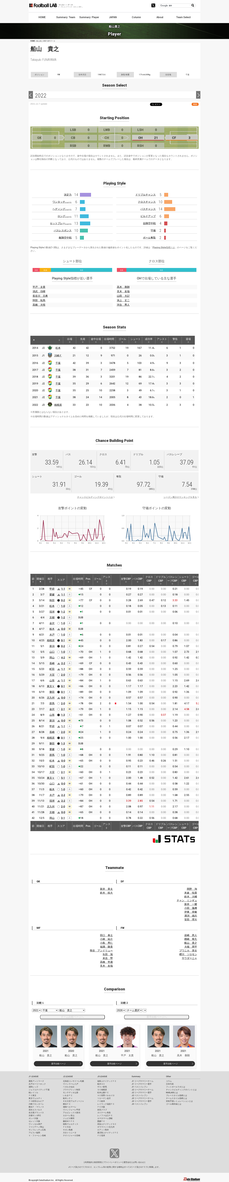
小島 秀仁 (106, 942)
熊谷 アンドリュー (101, 950)
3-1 (63, 818)
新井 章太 (106, 888)
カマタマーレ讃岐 (105, 1118)
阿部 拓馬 (39, 300)
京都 (52, 617)
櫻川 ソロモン (188, 954)
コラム (169, 1081)
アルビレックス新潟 (71, 1113)
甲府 (52, 588)
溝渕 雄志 (190, 915)
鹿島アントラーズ (36, 1081)
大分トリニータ (69, 1133)
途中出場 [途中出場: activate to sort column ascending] (96, 340)
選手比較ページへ (156, 1017)
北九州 (51, 697)
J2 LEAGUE (68, 1076)
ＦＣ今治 (67, 1127)
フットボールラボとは (175, 1087)
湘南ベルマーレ (69, 1107)
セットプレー (61, 223)
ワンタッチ (62, 201)
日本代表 (170, 1084)
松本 (58, 347)
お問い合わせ (138, 1162)
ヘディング (62, 209)
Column (136, 17)
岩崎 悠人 (190, 935)
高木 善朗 (123, 286)
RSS (195, 104)
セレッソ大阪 (34, 1121)
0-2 (63, 600)
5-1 (63, 777)
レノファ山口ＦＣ (105, 1115)
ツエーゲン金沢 (104, 1098)
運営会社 (127, 1162)
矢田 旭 (108, 954)
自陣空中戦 (149, 223)
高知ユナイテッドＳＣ (106, 1124)
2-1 (63, 709)
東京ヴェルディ (35, 1098)
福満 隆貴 (106, 946)
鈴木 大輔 (190, 896)
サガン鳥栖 (68, 1130)
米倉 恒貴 (190, 892)
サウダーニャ (189, 958)
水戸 (52, 634)
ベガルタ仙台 (68, 1087)
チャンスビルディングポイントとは (95, 497)
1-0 (63, 606)
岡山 (52, 657)
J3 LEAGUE (102, 1076)
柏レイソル (33, 1092)
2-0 (63, 674)
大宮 (52, 674)
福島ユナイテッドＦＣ (106, 1081)
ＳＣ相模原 (102, 1090)
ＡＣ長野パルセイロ (105, 1095)
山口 (52, 651)
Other (168, 1076)
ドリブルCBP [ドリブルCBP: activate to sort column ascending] (161, 580)
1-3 (63, 714)
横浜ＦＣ (67, 1104)
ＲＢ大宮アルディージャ (73, 1101)
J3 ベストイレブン (140, 1104)
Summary (136, 1076)
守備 (153, 230)
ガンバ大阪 (33, 1118)
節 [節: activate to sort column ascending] (33, 580)
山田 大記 (123, 295)
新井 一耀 (190, 904)
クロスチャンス (147, 201)
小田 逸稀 (190, 908)
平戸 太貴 (39, 286)
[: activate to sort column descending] (33, 340)
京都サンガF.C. (35, 1115)
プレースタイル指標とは (176, 1095)
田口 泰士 (106, 935)
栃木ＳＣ (101, 1084)
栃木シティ (68, 1098)
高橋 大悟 (39, 304)
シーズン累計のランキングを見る (180, 497)
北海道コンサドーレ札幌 (73, 1081)
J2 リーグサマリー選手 (142, 1092)
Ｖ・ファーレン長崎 (37, 1135)
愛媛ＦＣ (101, 1121)
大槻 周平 (190, 946)
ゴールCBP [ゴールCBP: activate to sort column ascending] (195, 580)
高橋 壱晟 (106, 962)
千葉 (58, 363)
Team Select (183, 17)
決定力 (68, 194)
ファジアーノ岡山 (36, 1127)
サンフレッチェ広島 (37, 1130)
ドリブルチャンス (145, 194)
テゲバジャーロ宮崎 (71, 1135)
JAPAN (113, 17)
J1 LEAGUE (33, 1076)
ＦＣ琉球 (101, 1135)
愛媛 (52, 594)
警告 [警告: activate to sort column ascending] (175, 340)
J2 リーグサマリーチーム (142, 1090)
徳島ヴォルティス (70, 1124)
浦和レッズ (33, 1087)
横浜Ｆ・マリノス (36, 1107)
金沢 (52, 623)
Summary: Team (65, 17)
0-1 (63, 640)
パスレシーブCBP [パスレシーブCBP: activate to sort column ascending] (172, 580)
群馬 (52, 703)
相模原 (58, 404)
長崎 (52, 663)
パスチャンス (148, 209)
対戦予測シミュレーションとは (179, 1101)
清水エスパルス (35, 1110)
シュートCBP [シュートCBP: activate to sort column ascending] (184, 580)
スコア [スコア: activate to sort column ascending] (61, 579)
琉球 (52, 611)
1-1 (63, 588)
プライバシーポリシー (112, 1162)
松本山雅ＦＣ (103, 1092)
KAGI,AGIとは (172, 1092)
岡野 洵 (192, 888)
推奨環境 (98, 1162)
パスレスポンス (63, 230)
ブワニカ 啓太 (188, 950)
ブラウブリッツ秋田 (71, 1090)
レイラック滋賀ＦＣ (105, 1104)
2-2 (63, 663)
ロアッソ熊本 (103, 1130)
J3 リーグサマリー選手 (142, 1101)
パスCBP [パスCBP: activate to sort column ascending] (137, 580)
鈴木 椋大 (106, 892)
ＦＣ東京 (32, 1095)
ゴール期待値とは (173, 1104)
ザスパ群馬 (102, 1087)
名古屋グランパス (36, 1113)
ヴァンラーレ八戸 (70, 1084)
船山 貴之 (190, 942)
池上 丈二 (123, 300)
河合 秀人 (123, 304)
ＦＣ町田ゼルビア (36, 1101)
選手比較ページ (58, 1063)
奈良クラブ (102, 1110)
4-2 (63, 657)
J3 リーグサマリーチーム (142, 1098)
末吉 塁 (108, 958)
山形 (52, 680)
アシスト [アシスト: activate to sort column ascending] (162, 340)
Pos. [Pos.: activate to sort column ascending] (88, 580)
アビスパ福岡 (34, 1133)
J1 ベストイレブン (140, 1087)
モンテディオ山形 (70, 1092)
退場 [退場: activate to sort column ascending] (188, 340)
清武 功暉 (39, 291)
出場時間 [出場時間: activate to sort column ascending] (109, 340)
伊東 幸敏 (190, 911)
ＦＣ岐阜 (101, 1101)
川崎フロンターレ (36, 1104)
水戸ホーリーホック (37, 1084)
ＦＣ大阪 (101, 1107)
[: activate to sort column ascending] (39, 340)
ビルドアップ (148, 216)
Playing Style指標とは (164, 247)
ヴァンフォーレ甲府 (71, 1110)
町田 (52, 669)
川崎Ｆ (58, 355)
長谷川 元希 (40, 295)
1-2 (63, 611)
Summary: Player (89, 17)
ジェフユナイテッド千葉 (39, 1090)
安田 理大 (190, 919)
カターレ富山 (68, 1115)
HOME (42, 17)
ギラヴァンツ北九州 (105, 1127)
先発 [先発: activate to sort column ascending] (82, 340)
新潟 (52, 646)
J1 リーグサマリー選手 (142, 1084)
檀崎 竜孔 (190, 939)
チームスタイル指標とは (176, 1098)
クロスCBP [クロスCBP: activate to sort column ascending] (149, 580)
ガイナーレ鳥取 (104, 1113)
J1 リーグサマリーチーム (142, 1081)
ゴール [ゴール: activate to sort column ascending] (122, 340)
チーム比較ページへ (72, 1017)
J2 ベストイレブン (140, 1095)
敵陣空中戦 (65, 237)
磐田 (52, 691)
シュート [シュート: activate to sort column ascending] (135, 340)
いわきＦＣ (68, 1095)
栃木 (52, 628)
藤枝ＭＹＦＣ (68, 1121)
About (159, 17)
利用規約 (89, 1162)
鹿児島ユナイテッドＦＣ (107, 1133)
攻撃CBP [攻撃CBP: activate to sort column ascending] (126, 580)
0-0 (63, 628)
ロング (65, 216)
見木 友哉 (123, 291)
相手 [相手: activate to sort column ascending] (50, 580)
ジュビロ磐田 (68, 1118)
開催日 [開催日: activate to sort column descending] (40, 580)
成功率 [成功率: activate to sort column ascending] (149, 340)
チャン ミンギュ (187, 900)
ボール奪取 (149, 237)
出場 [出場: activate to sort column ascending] (69, 340)
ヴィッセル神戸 (35, 1124)
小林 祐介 (106, 939)
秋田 (52, 600)
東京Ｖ (51, 686)
